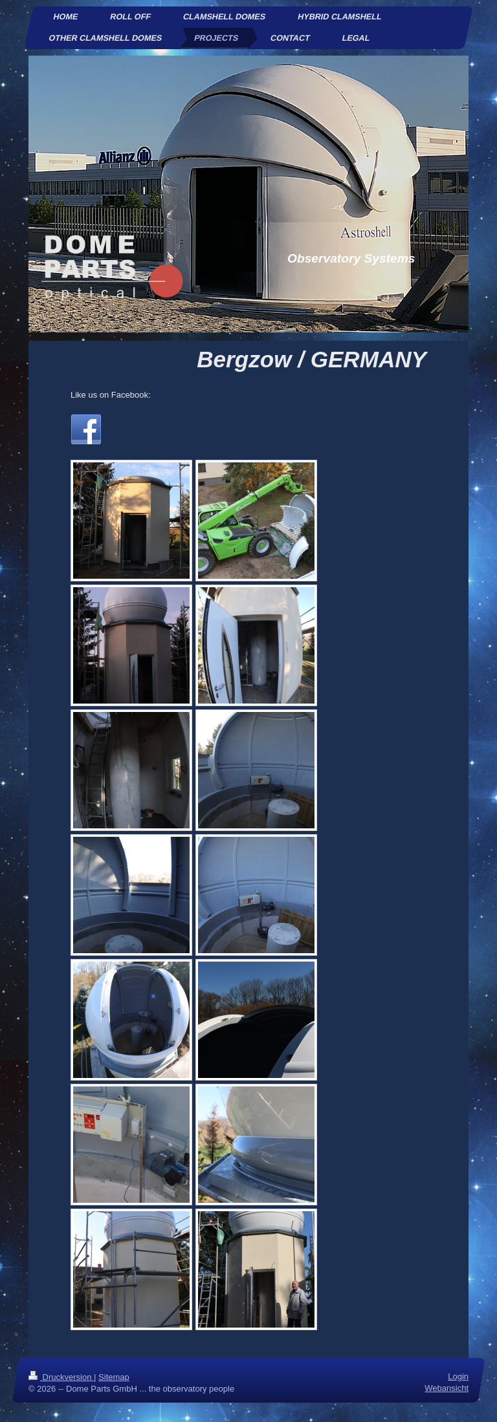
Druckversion (61, 1377)
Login (458, 1376)
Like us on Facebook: (111, 395)
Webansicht (447, 1388)
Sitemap (113, 1377)
